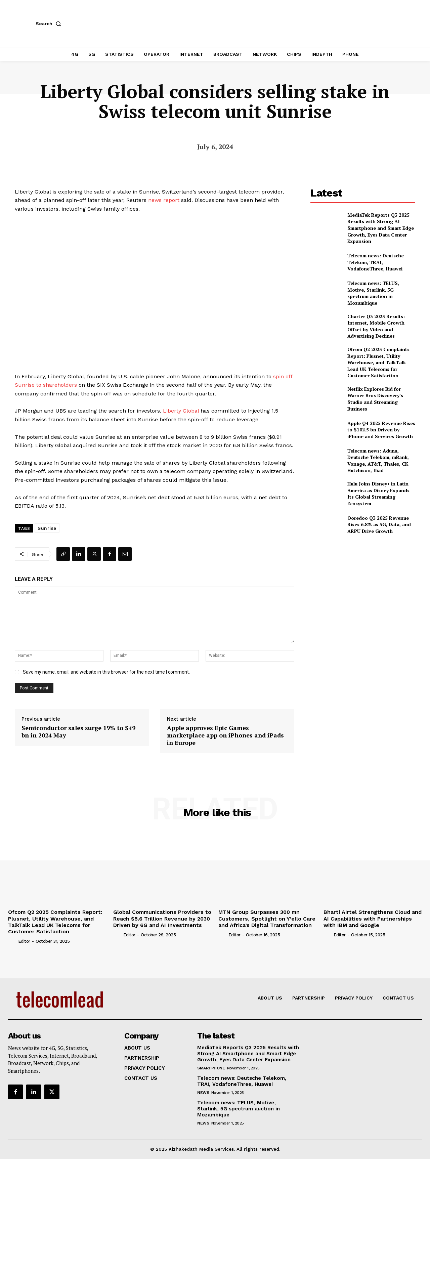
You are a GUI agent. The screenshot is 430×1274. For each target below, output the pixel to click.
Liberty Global (181, 411)
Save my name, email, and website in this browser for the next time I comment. (106, 672)
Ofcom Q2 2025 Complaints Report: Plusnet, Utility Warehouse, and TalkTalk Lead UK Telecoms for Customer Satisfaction (378, 362)
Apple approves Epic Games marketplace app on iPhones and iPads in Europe (225, 735)
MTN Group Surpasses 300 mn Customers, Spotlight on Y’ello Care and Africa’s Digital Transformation (266, 918)
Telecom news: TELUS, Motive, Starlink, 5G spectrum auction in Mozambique (373, 293)
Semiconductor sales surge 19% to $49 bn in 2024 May (78, 731)
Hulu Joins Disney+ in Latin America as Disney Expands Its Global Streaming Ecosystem (378, 493)
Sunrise (47, 528)
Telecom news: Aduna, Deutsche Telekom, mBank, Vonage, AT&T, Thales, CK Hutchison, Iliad (378, 461)
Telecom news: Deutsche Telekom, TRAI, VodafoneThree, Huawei (375, 262)
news (203, 1092)
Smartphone (211, 1068)
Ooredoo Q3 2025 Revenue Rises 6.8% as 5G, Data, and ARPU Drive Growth (379, 524)
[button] (50, 23)
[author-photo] (12, 941)
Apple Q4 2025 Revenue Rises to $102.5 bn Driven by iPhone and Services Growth (381, 429)
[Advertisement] (362, 590)
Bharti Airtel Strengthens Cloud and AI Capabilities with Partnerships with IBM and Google (373, 918)
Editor (24, 941)
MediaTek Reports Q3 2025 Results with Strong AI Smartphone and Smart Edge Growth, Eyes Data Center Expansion (380, 228)
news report (163, 200)
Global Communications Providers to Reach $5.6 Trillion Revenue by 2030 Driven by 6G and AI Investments (162, 918)
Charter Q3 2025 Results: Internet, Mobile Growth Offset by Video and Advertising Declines (376, 326)
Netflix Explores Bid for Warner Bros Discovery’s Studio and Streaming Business (375, 399)
